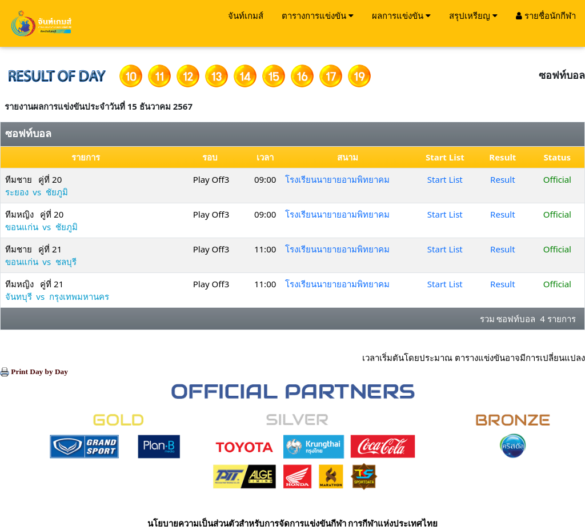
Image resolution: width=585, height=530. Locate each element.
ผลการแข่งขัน (401, 15)
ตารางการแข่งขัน (318, 15)
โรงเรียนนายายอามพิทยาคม (337, 179)
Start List (445, 179)
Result (502, 179)
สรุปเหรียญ (473, 15)
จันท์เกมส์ (245, 15)
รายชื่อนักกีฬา (546, 15)
